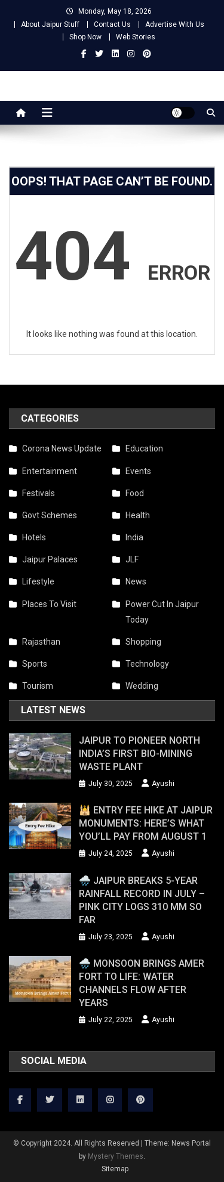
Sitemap (115, 1169)
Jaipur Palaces (50, 559)
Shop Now (85, 37)
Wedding (141, 686)
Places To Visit (49, 604)
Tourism (37, 686)
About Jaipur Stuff (50, 24)
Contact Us (112, 24)
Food (134, 493)
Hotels (34, 537)
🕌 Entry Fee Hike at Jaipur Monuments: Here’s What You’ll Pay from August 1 (146, 823)
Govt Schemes (49, 515)
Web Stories (135, 37)
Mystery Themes (115, 1156)
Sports (34, 664)
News (135, 581)
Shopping (143, 641)
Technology (147, 664)
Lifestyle (38, 581)
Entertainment (49, 471)
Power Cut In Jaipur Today (162, 611)
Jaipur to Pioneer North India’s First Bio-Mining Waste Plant (139, 753)
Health (137, 515)
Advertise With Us (174, 24)
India (134, 537)
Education (144, 448)
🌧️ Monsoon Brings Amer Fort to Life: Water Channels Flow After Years (141, 983)
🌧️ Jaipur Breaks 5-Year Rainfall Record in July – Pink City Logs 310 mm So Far (142, 900)
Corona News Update (62, 448)
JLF (132, 559)
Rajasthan (41, 641)
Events (138, 471)
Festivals (38, 493)
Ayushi (163, 783)
